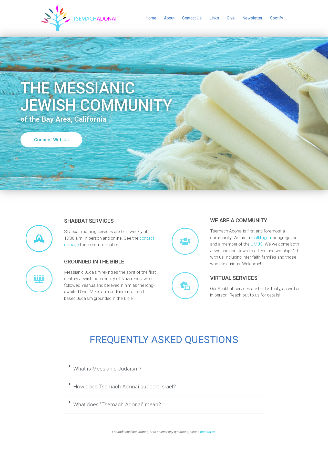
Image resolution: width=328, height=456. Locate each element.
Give (231, 18)
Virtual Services (234, 278)
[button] (51, 139)
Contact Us (192, 18)
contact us (208, 432)
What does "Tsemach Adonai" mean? (117, 404)
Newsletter (252, 18)
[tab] (164, 369)
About (169, 18)
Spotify (276, 18)
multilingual (261, 237)
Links (214, 18)
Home (151, 18)
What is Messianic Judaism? (107, 369)
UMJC (257, 244)
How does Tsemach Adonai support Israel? (124, 387)
